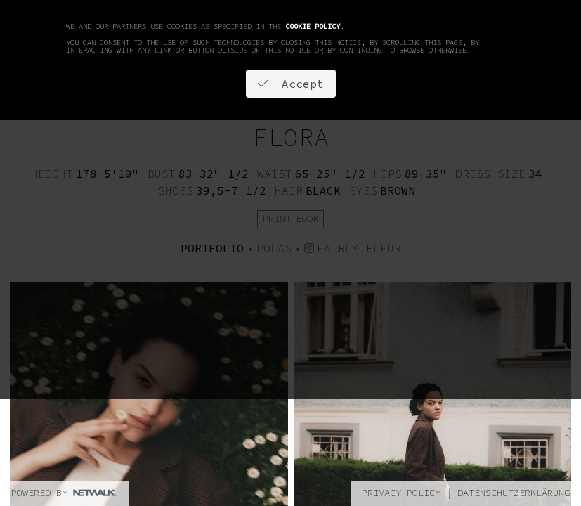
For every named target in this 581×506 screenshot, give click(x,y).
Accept (291, 84)
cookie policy (312, 26)
